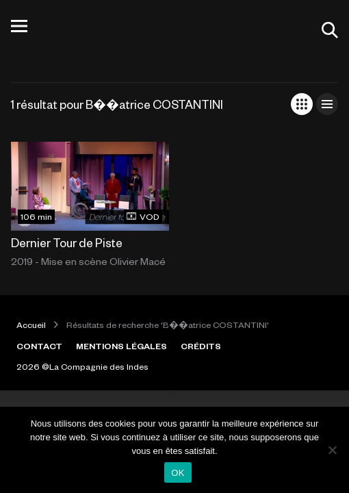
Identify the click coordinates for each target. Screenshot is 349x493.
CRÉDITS (201, 345)
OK (177, 473)
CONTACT (39, 345)
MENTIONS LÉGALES (121, 345)
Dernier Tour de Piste (66, 242)
